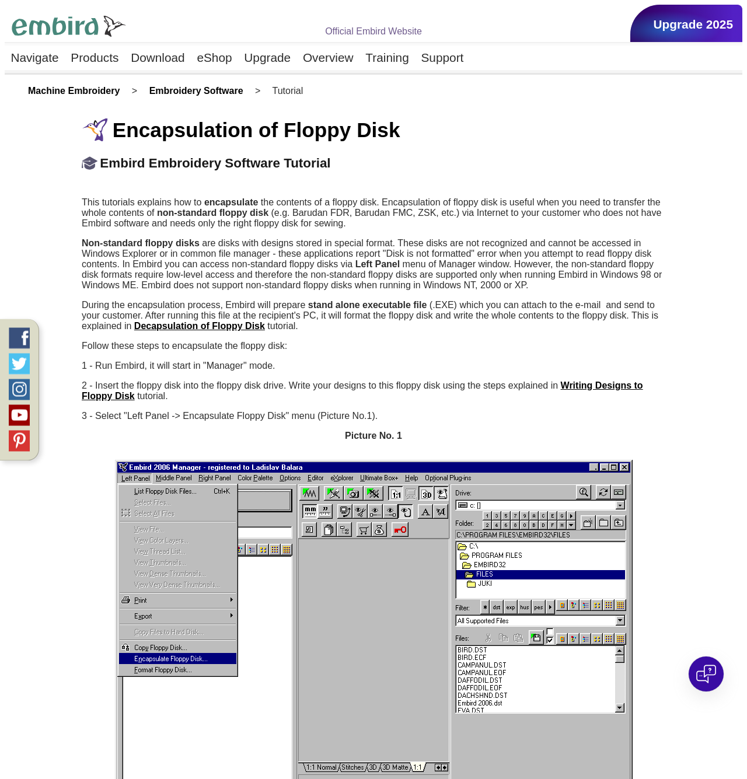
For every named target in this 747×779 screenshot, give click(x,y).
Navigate (34, 57)
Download (158, 57)
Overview (328, 57)
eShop (214, 57)
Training (387, 57)
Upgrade (267, 57)
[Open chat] (706, 673)
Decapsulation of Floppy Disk (199, 326)
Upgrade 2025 (693, 24)
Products (94, 57)
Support (442, 57)
